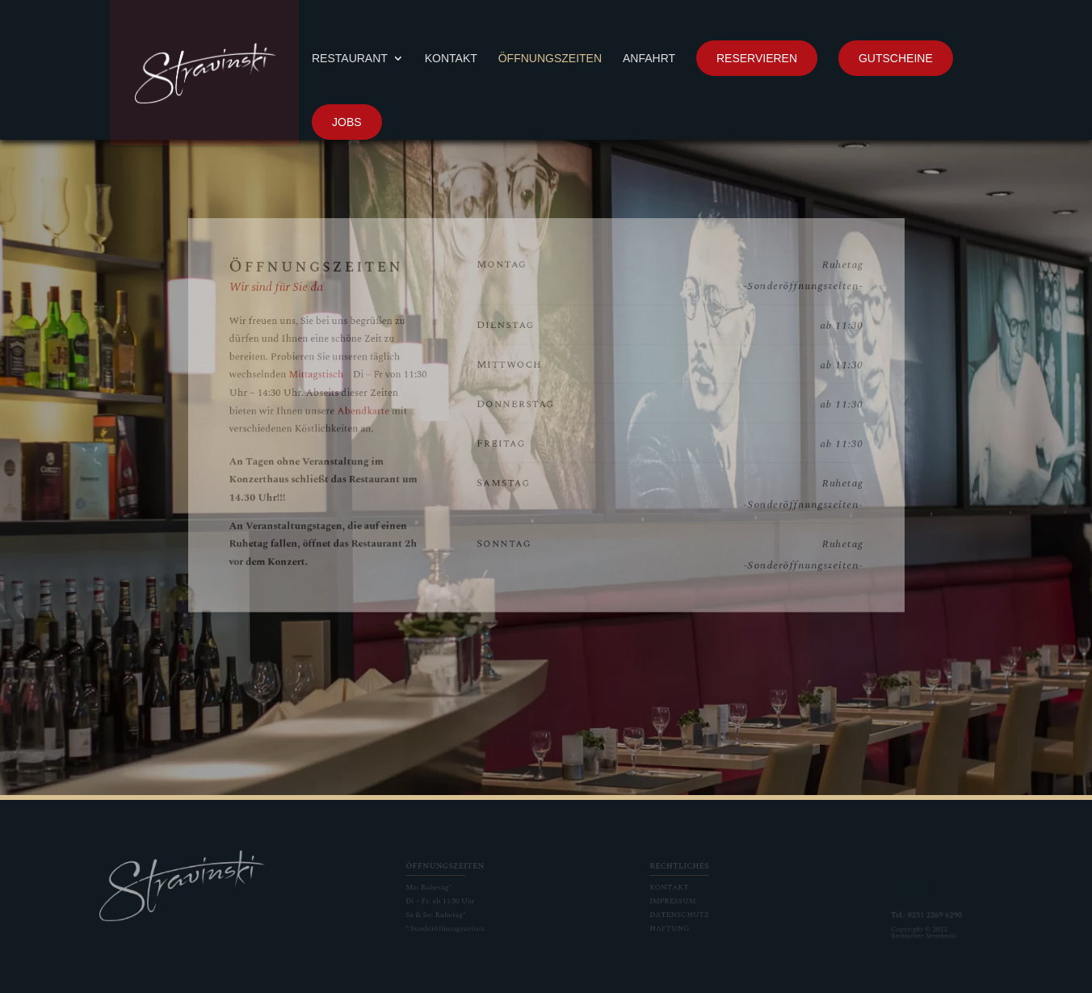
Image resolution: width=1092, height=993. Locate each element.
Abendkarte (402, 412)
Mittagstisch (365, 383)
